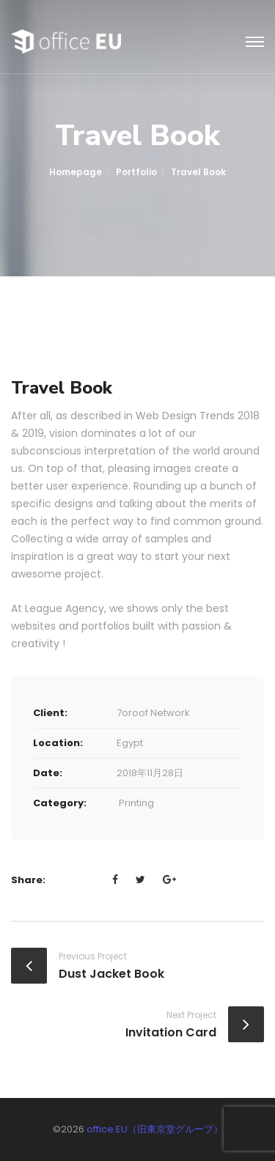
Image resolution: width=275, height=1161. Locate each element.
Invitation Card (170, 1032)
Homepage (75, 172)
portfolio (136, 172)
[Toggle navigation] (255, 42)
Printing (136, 803)
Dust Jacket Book (111, 973)
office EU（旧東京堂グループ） (155, 1129)
